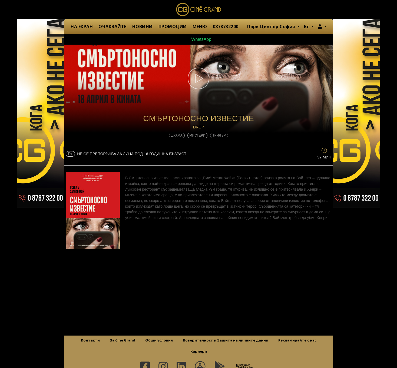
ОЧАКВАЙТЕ (112, 26)
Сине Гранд (198, 9)
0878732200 (226, 26)
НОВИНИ (142, 26)
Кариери (198, 351)
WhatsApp (198, 39)
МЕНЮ (200, 26)
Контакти (90, 340)
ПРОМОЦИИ (172, 26)
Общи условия (159, 340)
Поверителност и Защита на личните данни (225, 340)
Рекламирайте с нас (297, 340)
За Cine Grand (122, 340)
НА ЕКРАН (82, 26)
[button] (322, 26)
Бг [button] (307, 26)
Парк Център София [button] (271, 26)
